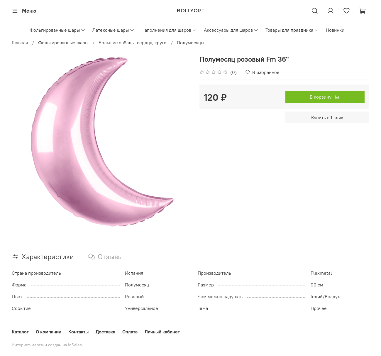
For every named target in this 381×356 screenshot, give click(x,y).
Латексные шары (113, 30)
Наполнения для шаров (169, 30)
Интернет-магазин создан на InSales (47, 344)
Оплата (130, 332)
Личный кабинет (162, 332)
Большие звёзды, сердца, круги (133, 42)
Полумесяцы (190, 42)
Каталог (20, 332)
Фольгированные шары (57, 30)
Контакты (78, 332)
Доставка (105, 332)
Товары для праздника (292, 30)
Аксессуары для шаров (231, 30)
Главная (20, 42)
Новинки (335, 30)
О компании (48, 332)
